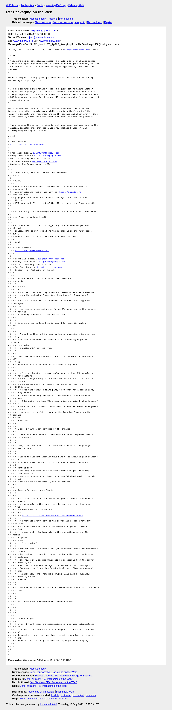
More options (66, 18)
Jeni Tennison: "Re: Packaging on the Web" (53, 672)
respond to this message (41, 691)
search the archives (57, 698)
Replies (108, 22)
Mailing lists (27, 5)
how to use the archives (32, 698)
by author (91, 695)
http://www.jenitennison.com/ (27, 144)
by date (55, 695)
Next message (43, 22)
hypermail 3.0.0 (48, 704)
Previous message (63, 22)
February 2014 (76, 5)
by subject (78, 695)
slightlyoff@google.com (43, 30)
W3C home (12, 5)
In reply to (80, 22)
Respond (52, 18)
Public (40, 5)
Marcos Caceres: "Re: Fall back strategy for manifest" (64, 675)
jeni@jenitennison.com (41, 37)
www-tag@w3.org (56, 5)
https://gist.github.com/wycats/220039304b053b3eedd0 (52, 515)
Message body (38, 18)
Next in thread (94, 22)
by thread (66, 695)
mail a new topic (65, 691)
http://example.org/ (70, 192)
